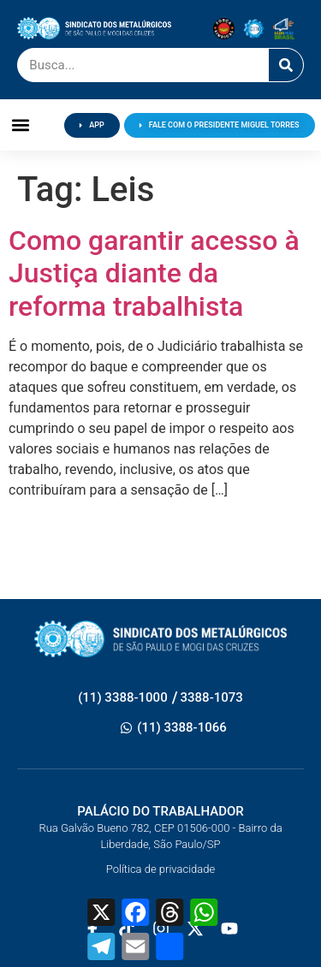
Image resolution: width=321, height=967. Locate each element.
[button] (21, 125)
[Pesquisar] (286, 65)
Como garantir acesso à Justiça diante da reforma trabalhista (154, 273)
